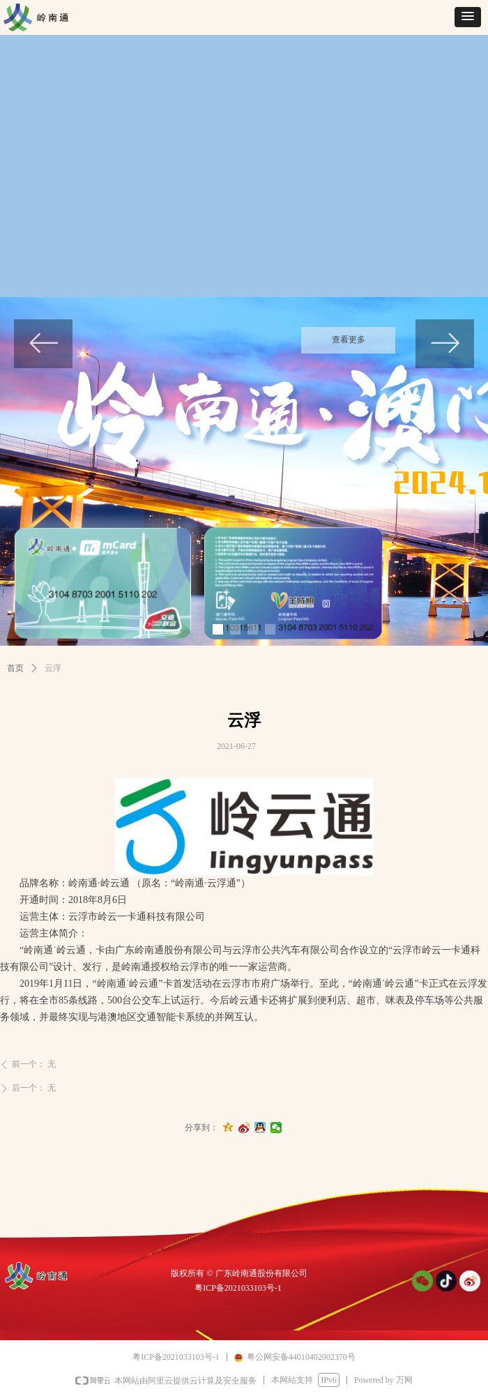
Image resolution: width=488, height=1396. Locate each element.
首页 (15, 668)
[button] (468, 17)
